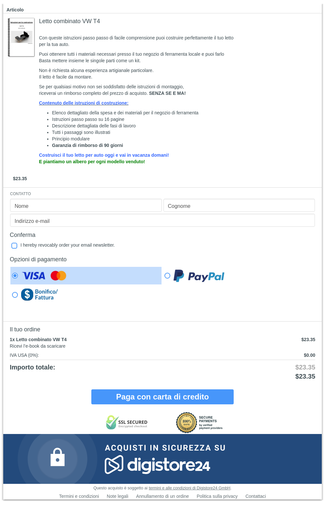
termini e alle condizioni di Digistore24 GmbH (189, 488)
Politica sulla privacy (217, 496)
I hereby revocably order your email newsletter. (67, 245)
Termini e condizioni (79, 496)
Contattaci (255, 496)
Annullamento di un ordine (162, 496)
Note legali (117, 496)
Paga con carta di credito (162, 396)
